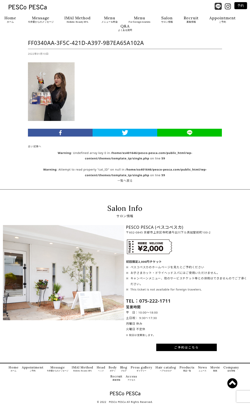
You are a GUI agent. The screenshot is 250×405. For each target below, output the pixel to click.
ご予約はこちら (186, 347)
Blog (123, 369)
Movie (215, 369)
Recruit (191, 19)
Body (113, 369)
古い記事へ (34, 146)
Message (41, 19)
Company (231, 369)
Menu (109, 19)
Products (187, 369)
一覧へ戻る (125, 180)
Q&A (125, 28)
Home (10, 19)
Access (131, 378)
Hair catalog (165, 369)
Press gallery (141, 369)
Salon (167, 19)
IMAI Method (77, 19)
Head (101, 369)
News (202, 369)
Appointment (222, 19)
